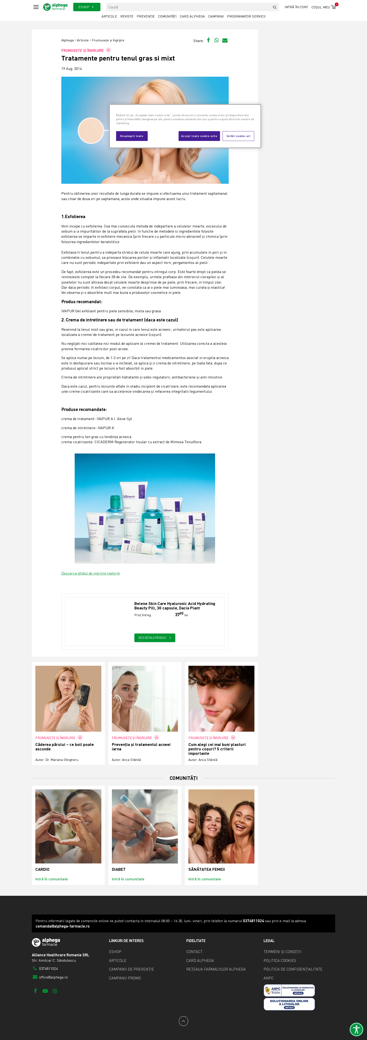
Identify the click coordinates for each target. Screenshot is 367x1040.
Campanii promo (125, 978)
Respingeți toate (131, 135)
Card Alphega (192, 16)
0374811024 (45, 968)
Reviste (126, 16)
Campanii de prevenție (131, 969)
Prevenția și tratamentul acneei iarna (141, 746)
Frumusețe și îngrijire (108, 40)
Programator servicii (246, 16)
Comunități (167, 16)
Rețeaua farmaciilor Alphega (216, 969)
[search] (275, 7)
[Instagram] (55, 990)
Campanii (216, 16)
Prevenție (146, 16)
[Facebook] (35, 990)
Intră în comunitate (51, 879)
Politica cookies (280, 960)
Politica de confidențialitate (293, 969)
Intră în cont (296, 7)
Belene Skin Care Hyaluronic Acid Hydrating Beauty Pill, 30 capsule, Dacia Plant (174, 605)
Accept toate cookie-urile (199, 135)
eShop (115, 951)
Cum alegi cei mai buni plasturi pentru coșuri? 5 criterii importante (217, 749)
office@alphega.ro (50, 977)
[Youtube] (45, 990)
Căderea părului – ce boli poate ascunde (64, 746)
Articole (109, 16)
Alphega (67, 40)
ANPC (269, 978)
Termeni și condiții (282, 951)
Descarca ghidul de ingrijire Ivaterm (90, 573)
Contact (194, 951)
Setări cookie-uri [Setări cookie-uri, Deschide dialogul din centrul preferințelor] (238, 135)
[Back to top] (183, 1021)
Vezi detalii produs (154, 638)
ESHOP (86, 7)
